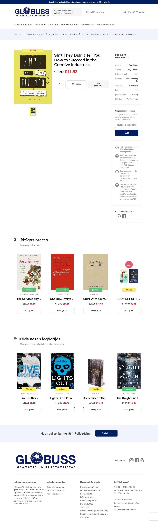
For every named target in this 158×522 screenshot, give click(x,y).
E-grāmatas (40, 24)
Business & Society (69, 34)
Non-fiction (53, 34)
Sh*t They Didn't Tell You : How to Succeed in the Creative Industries (109, 34)
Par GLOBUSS (86, 504)
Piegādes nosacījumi (106, 24)
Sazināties (106, 433)
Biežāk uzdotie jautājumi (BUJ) (94, 510)
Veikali (117, 506)
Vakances (84, 507)
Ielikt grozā (29, 310)
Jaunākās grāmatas (23, 24)
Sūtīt (127, 133)
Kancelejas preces (69, 24)
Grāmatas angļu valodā (35, 34)
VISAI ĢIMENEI (87, 24)
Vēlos (76, 84)
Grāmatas (53, 24)
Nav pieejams (98, 84)
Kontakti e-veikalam (123, 499)
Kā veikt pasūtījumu (89, 487)
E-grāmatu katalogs (56, 490)
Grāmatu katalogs (55, 487)
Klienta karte (86, 494)
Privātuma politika (88, 500)
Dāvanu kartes (87, 497)
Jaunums (29, 290)
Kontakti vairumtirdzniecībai (126, 503)
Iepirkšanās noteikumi (90, 490)
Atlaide (33, 50)
